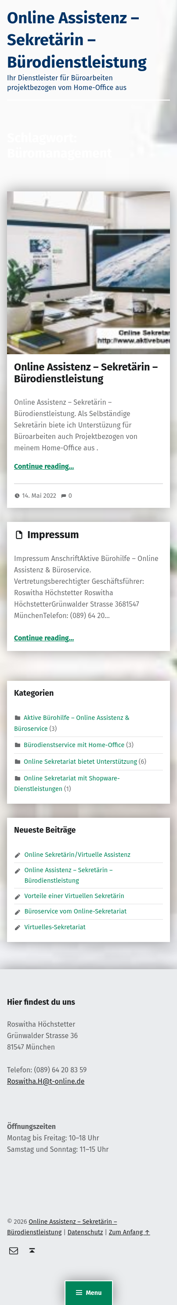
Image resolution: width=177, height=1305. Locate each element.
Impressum (53, 534)
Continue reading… (44, 466)
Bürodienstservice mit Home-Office (74, 744)
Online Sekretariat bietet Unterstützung (80, 761)
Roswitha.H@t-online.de (45, 1081)
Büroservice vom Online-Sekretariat (75, 911)
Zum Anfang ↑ (129, 1232)
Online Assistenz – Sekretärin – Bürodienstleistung (77, 40)
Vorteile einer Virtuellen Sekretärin (74, 896)
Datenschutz (85, 1232)
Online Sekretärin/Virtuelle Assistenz (77, 855)
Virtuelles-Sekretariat (54, 927)
